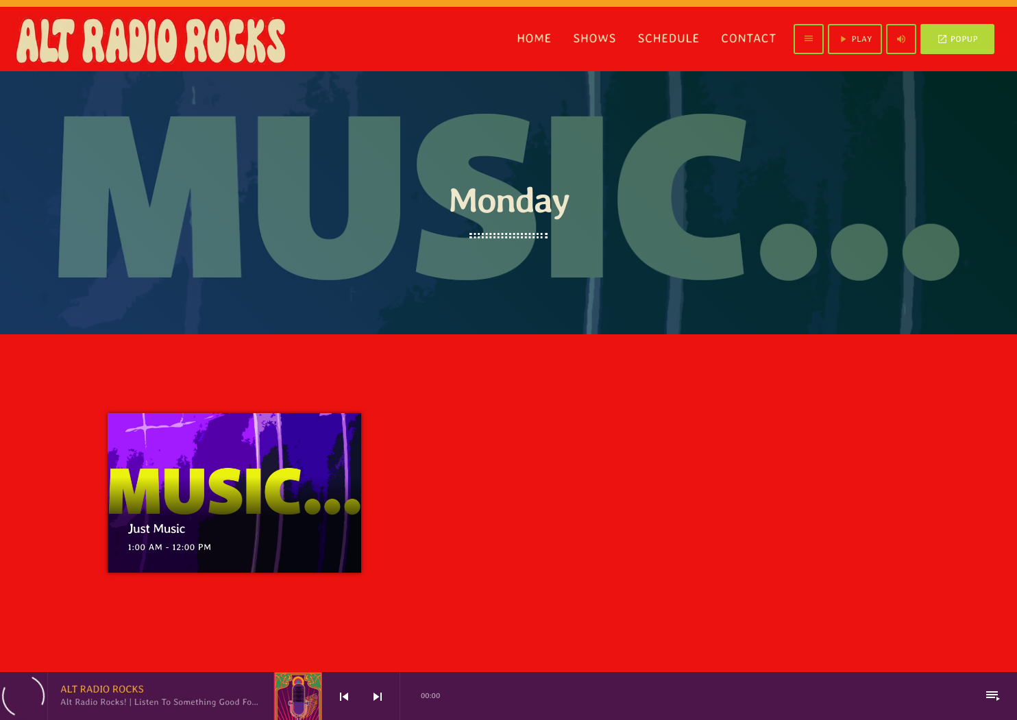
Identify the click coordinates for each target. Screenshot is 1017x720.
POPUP (957, 39)
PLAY (854, 39)
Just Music (161, 528)
